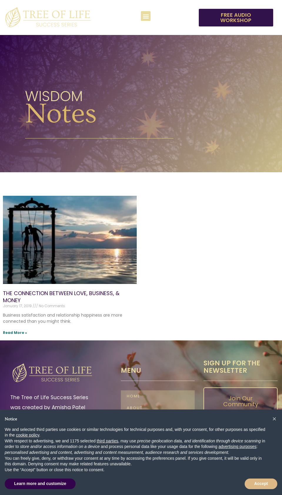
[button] (146, 16)
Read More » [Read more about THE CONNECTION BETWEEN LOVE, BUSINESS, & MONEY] (15, 332)
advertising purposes (237, 446)
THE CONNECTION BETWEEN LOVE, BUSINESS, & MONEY (61, 297)
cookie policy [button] (27, 435)
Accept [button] (261, 483)
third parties (107, 441)
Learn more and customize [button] (40, 483)
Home (133, 396)
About (135, 408)
